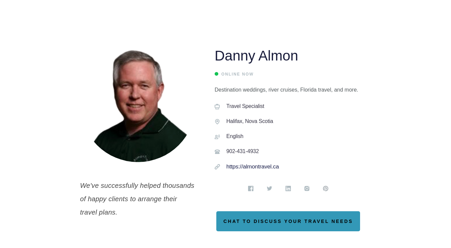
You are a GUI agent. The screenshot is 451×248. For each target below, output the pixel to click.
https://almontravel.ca (252, 166)
